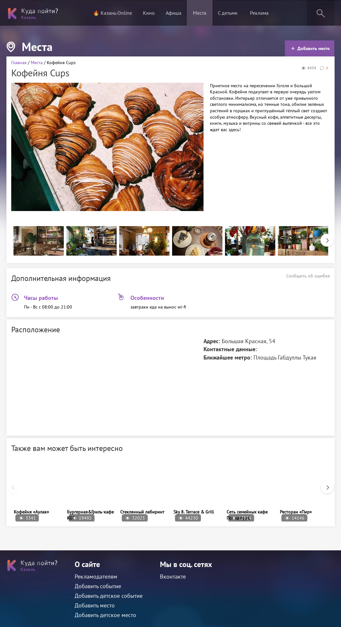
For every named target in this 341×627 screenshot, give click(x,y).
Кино (149, 13)
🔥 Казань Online (112, 13)
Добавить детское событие (109, 595)
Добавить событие (98, 586)
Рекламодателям (96, 576)
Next (323, 237)
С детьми (227, 13)
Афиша (173, 13)
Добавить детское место (105, 615)
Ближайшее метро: (228, 357)
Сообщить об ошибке (308, 276)
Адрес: (212, 341)
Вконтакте (173, 576)
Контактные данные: (230, 349)
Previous (11, 237)
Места (199, 13)
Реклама (259, 13)
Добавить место (310, 48)
